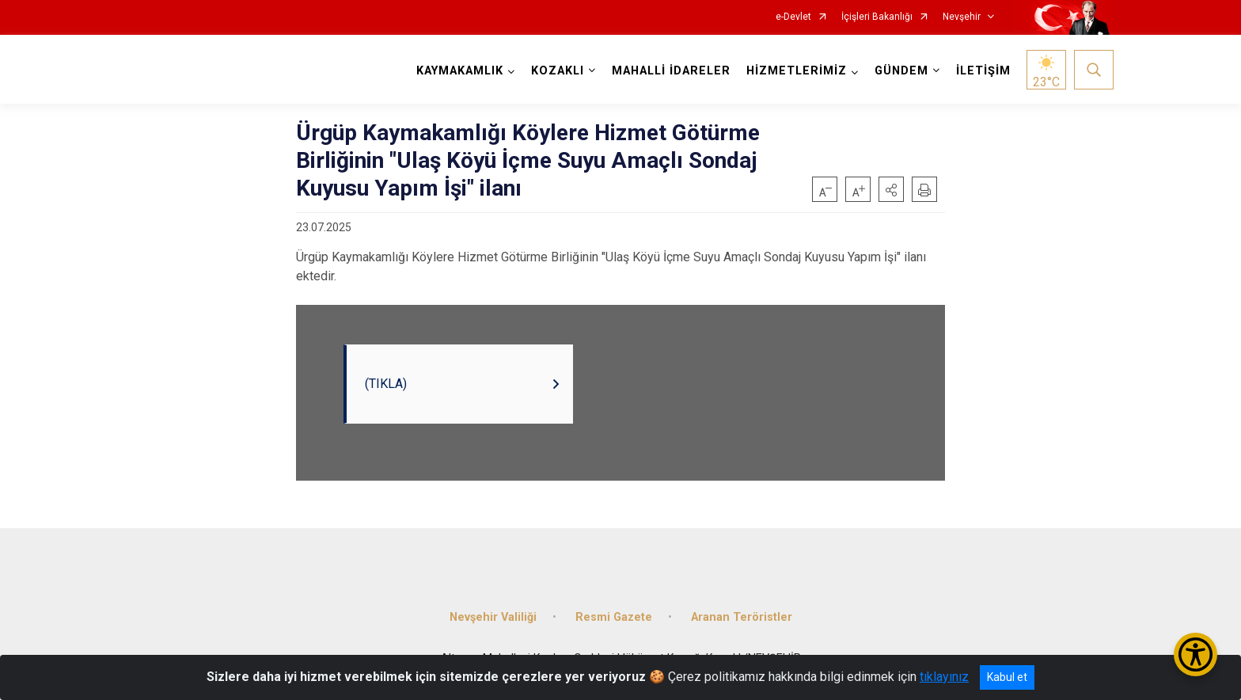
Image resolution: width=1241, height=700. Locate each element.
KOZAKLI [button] (557, 71)
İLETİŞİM (983, 71)
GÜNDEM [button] (901, 71)
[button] (891, 189)
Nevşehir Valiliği (493, 617)
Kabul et (1007, 677)
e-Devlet (793, 17)
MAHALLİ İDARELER (671, 71)
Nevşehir (962, 17)
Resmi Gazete (613, 617)
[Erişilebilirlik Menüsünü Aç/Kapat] (1195, 654)
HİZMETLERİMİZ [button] (796, 71)
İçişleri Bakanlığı (877, 17)
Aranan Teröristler (741, 617)
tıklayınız (944, 676)
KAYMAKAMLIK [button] (459, 71)
